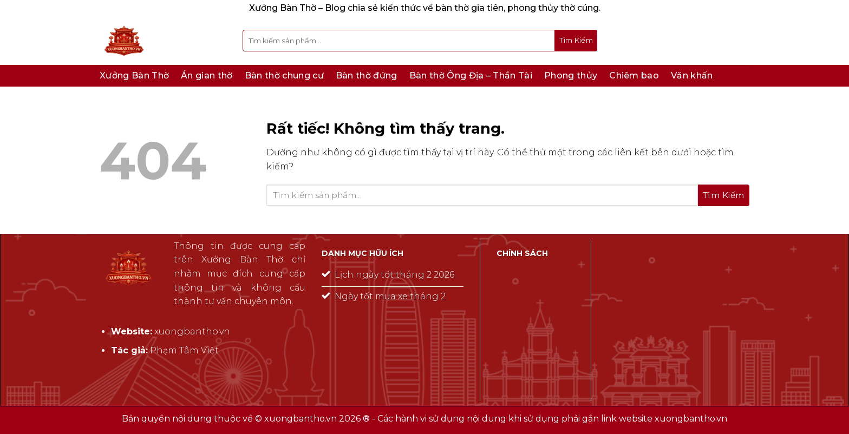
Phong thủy (570, 75)
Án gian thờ (207, 75)
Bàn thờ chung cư (284, 75)
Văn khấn (692, 75)
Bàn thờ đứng (366, 75)
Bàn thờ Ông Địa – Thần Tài (470, 75)
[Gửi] (576, 40)
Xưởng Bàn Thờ (134, 75)
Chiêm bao (634, 75)
